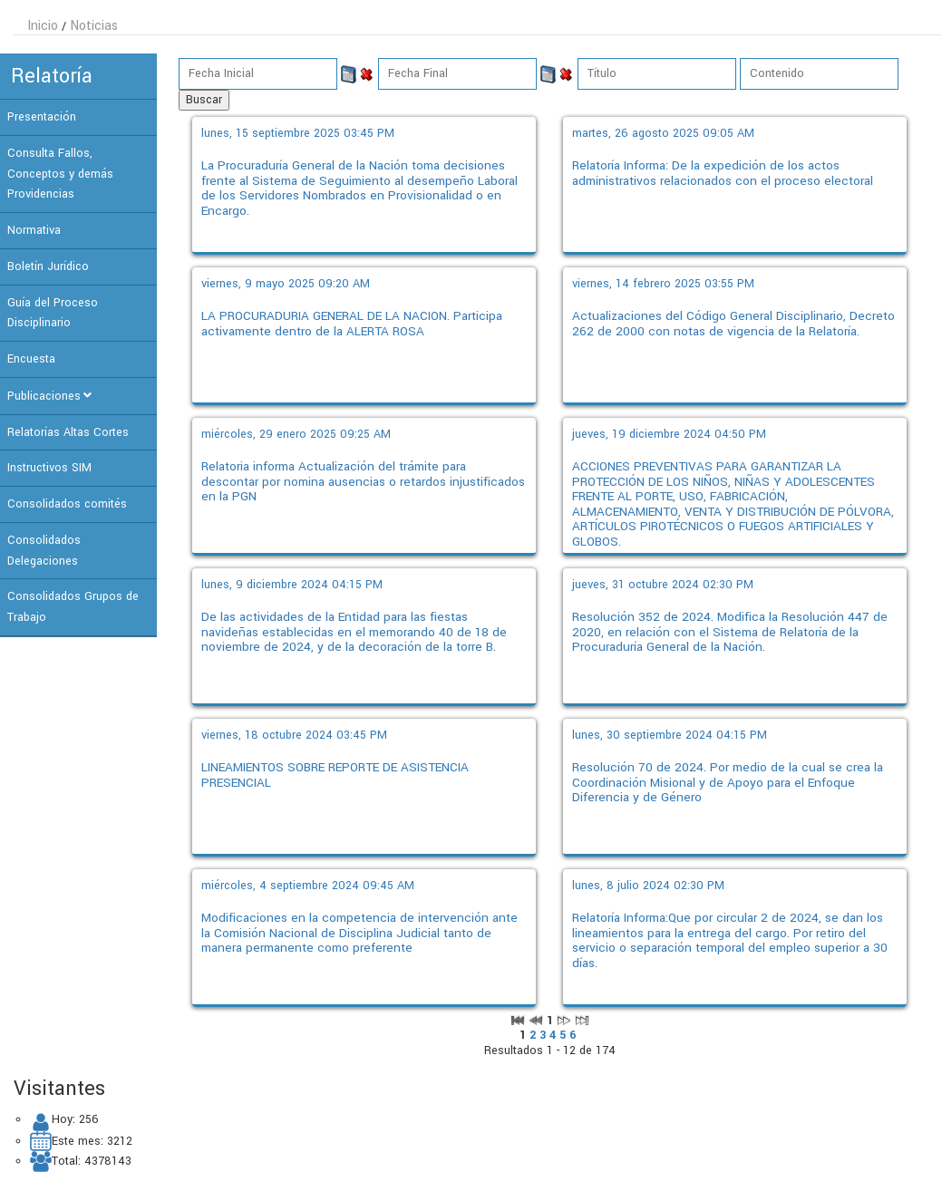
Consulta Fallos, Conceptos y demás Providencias (60, 174)
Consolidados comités (67, 504)
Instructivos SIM (49, 468)
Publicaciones (44, 396)
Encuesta (31, 359)
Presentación (41, 117)
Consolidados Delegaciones (44, 550)
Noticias (94, 25)
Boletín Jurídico (48, 266)
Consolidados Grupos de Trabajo (73, 606)
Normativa (34, 230)
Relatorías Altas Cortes (68, 432)
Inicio (42, 25)
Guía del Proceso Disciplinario (52, 313)
